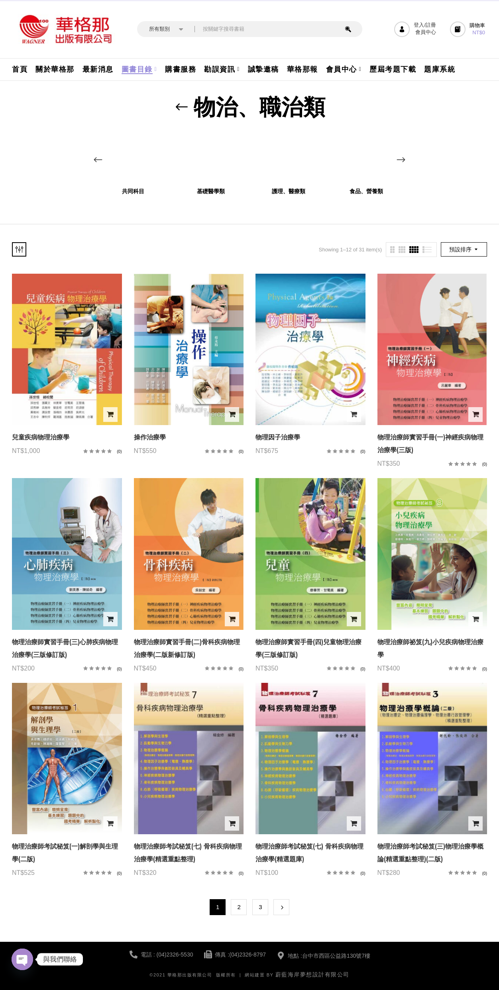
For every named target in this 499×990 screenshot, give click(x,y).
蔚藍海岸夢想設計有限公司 (312, 974)
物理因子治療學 (277, 437)
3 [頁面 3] (260, 907)
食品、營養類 (366, 191)
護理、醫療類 (288, 191)
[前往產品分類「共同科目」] (133, 156)
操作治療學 (150, 437)
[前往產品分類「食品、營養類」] (366, 156)
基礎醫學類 (211, 191)
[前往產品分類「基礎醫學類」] (211, 156)
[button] (468, 29)
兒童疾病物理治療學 (40, 437)
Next (281, 907)
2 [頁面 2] (239, 907)
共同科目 (133, 191)
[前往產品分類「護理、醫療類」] (288, 156)
